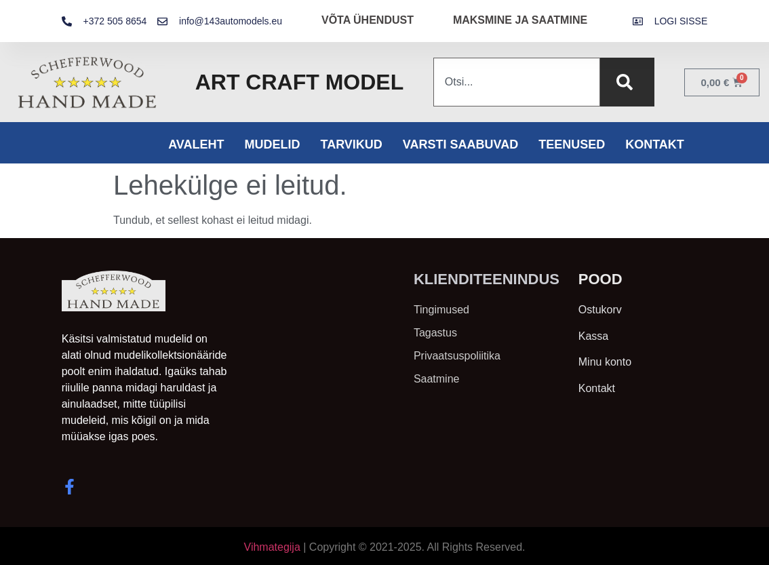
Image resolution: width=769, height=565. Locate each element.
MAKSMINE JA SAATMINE (520, 20)
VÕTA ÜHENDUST (367, 20)
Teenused (571, 144)
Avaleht (196, 144)
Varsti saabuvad (460, 144)
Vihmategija (272, 547)
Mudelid (272, 144)
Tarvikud (351, 144)
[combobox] (516, 82)
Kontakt (654, 144)
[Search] (627, 82)
